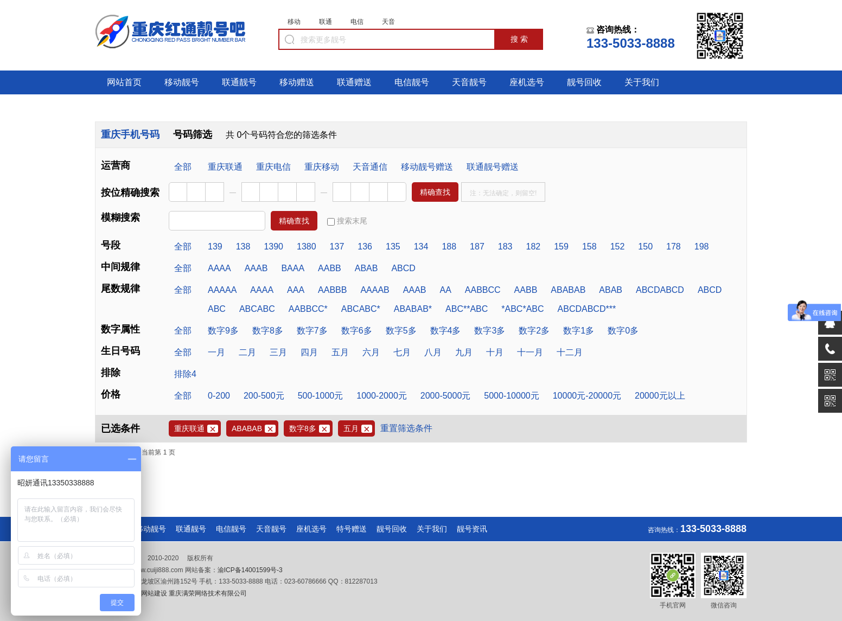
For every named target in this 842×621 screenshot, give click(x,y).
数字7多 (312, 330)
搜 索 (519, 39)
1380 (306, 246)
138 (243, 246)
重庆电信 (273, 166)
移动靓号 (181, 82)
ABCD (403, 268)
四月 (309, 352)
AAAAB (374, 290)
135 (393, 246)
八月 (433, 352)
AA (445, 290)
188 (449, 246)
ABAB (366, 268)
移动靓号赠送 (427, 166)
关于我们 (641, 82)
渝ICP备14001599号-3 (250, 570)
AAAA (219, 268)
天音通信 (370, 166)
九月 (464, 352)
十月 (494, 352)
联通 (325, 21)
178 (673, 246)
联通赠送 (354, 82)
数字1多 (578, 330)
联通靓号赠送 (493, 166)
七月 (402, 352)
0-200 (219, 395)
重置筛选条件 (406, 428)
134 (421, 246)
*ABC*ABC (522, 308)
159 (561, 246)
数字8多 (267, 330)
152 (617, 246)
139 (215, 246)
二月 (247, 352)
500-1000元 (320, 395)
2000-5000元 (445, 395)
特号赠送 (351, 528)
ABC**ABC (466, 308)
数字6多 (356, 330)
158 (589, 246)
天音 (388, 21)
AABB (329, 268)
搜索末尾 (347, 221)
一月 (216, 352)
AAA (295, 290)
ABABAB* (413, 308)
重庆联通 (225, 166)
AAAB (256, 268)
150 (645, 246)
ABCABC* (360, 308)
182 (533, 246)
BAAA (292, 268)
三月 (278, 352)
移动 (294, 21)
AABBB (332, 290)
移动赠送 (296, 82)
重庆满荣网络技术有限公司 (207, 593)
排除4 (185, 374)
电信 (356, 21)
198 (701, 246)
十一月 (530, 352)
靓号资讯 (472, 528)
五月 (340, 352)
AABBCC (483, 290)
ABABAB (568, 290)
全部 (183, 166)
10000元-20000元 (587, 395)
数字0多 (623, 330)
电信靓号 (411, 82)
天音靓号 (469, 82)
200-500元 (264, 395)
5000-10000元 (511, 395)
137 (337, 246)
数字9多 (223, 330)
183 (505, 246)
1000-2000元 (381, 395)
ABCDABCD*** (587, 308)
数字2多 (534, 330)
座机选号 (526, 82)
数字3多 (489, 330)
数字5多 (401, 330)
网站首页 (124, 82)
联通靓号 (239, 82)
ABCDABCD (660, 290)
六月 (371, 352)
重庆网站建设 (147, 593)
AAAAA (222, 290)
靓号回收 (584, 82)
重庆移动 (321, 166)
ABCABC (257, 308)
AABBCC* (308, 308)
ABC (217, 308)
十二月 (570, 352)
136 (365, 246)
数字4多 (445, 330)
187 (477, 246)
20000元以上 (660, 395)
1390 (273, 246)
